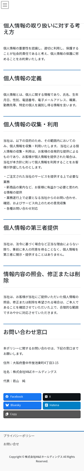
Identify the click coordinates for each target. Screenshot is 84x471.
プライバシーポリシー (19, 435)
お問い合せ (11, 444)
